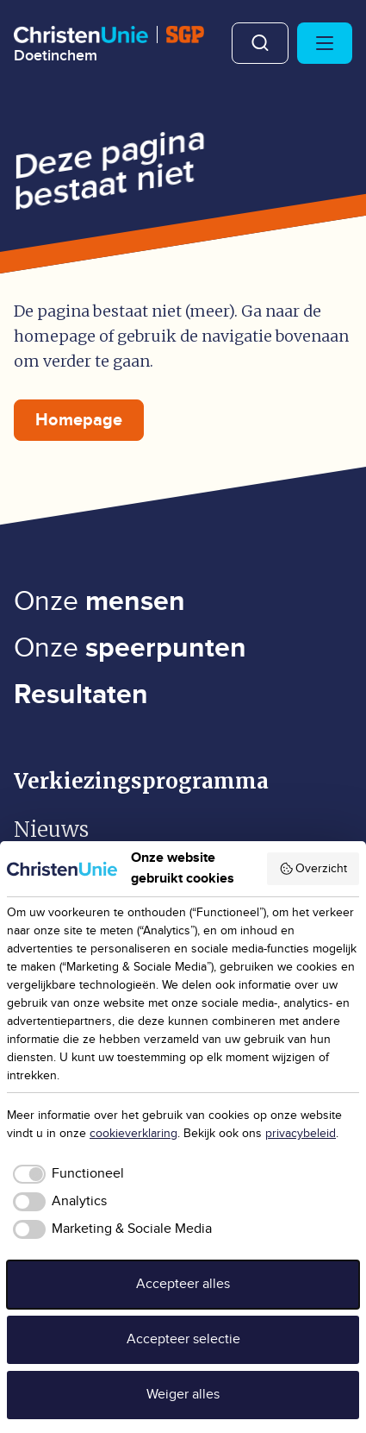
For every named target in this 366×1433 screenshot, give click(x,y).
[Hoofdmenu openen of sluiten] (324, 43)
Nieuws (51, 829)
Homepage (78, 420)
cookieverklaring (133, 1134)
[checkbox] (65, 1174)
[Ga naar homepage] (109, 45)
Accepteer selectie (183, 1339)
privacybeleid (300, 1134)
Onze (99, 602)
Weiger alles (183, 1394)
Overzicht (313, 869)
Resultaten (81, 695)
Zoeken (260, 43)
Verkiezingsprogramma (141, 781)
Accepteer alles (183, 1284)
